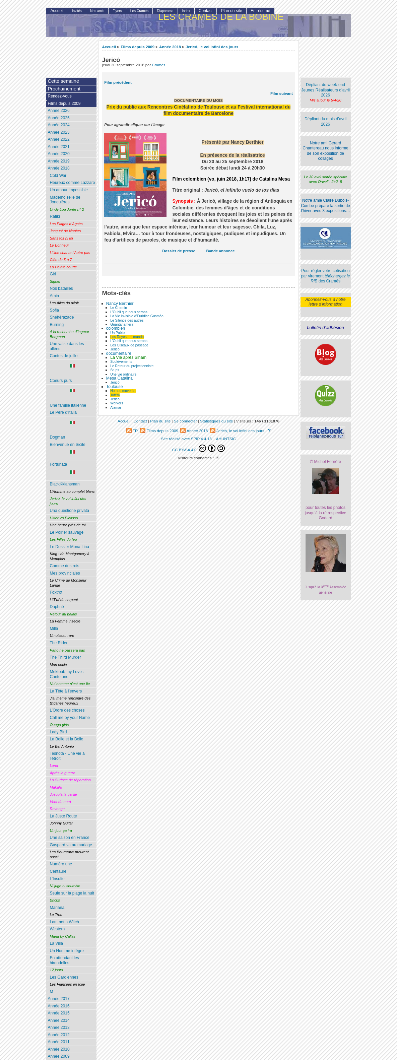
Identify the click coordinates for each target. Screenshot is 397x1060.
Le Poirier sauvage (66, 532)
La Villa (56, 943)
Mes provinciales (65, 573)
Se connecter (185, 421)
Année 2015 (58, 1013)
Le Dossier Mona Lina (69, 546)
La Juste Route (63, 816)
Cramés (158, 65)
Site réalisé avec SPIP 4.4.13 (186, 439)
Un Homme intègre (67, 950)
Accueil (109, 47)
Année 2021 (58, 146)
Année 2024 (58, 125)
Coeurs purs (72, 373)
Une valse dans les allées (67, 346)
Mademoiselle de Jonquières (65, 200)
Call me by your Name (70, 717)
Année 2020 (58, 153)
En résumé (260, 10)
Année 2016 (58, 1006)
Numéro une (61, 864)
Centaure (58, 871)
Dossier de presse (178, 251)
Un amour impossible (69, 190)
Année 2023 (58, 132)
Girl (53, 274)
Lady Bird (58, 732)
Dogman (72, 430)
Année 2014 (58, 1020)
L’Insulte (57, 878)
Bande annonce (220, 251)
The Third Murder (65, 657)
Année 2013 (58, 1027)
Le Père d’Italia (63, 412)
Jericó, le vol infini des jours (212, 47)
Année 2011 (58, 1042)
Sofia (54, 310)
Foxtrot (56, 592)
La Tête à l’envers (66, 691)
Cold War (58, 175)
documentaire (118, 353)
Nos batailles (61, 288)
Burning (57, 324)
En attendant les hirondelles (64, 960)
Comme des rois (64, 566)
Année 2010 (58, 1049)
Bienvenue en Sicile (72, 448)
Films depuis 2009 (137, 47)
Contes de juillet (64, 355)
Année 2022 (58, 139)
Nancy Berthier (120, 303)
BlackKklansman (64, 484)
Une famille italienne (72, 398)
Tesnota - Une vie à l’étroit (67, 756)
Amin (54, 295)
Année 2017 (58, 998)
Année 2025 (58, 118)
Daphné (57, 606)
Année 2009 (58, 1056)
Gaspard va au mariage (71, 845)
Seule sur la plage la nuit (72, 893)
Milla (54, 628)
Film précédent (117, 82)
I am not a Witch (64, 922)
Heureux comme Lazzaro (72, 182)
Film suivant (281, 93)
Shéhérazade (62, 317)
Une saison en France (69, 837)
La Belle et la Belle (66, 739)
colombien (115, 328)
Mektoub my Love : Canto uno (67, 674)
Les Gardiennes (64, 977)
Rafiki (55, 216)
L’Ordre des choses (67, 710)
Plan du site (231, 10)
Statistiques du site (216, 421)
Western (57, 929)
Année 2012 (58, 1035)
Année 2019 (58, 161)
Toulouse (114, 386)
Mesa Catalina (119, 378)
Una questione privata (69, 510)
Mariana (57, 907)
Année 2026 (58, 110)
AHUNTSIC (226, 439)
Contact (206, 10)
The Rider (58, 643)
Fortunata (72, 468)
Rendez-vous (59, 96)
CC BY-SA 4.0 (198, 448)
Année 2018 (170, 47)
